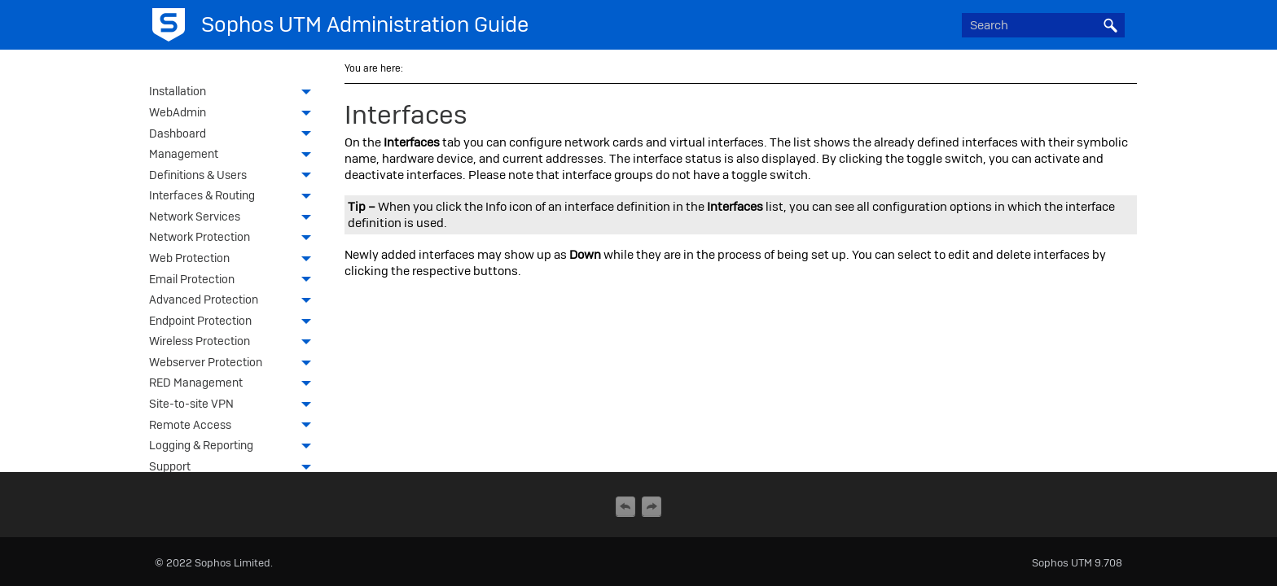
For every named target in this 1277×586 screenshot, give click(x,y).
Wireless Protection (234, 342)
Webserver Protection (234, 363)
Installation (234, 92)
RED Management (234, 384)
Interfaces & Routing (234, 197)
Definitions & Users (234, 176)
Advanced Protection (234, 301)
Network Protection (234, 238)
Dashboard (234, 135)
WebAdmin (234, 114)
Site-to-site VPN (234, 405)
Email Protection (234, 280)
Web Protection (234, 259)
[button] (1110, 25)
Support (234, 468)
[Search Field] (1043, 25)
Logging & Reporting (234, 446)
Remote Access (234, 426)
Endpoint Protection (234, 322)
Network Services (234, 218)
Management (234, 155)
